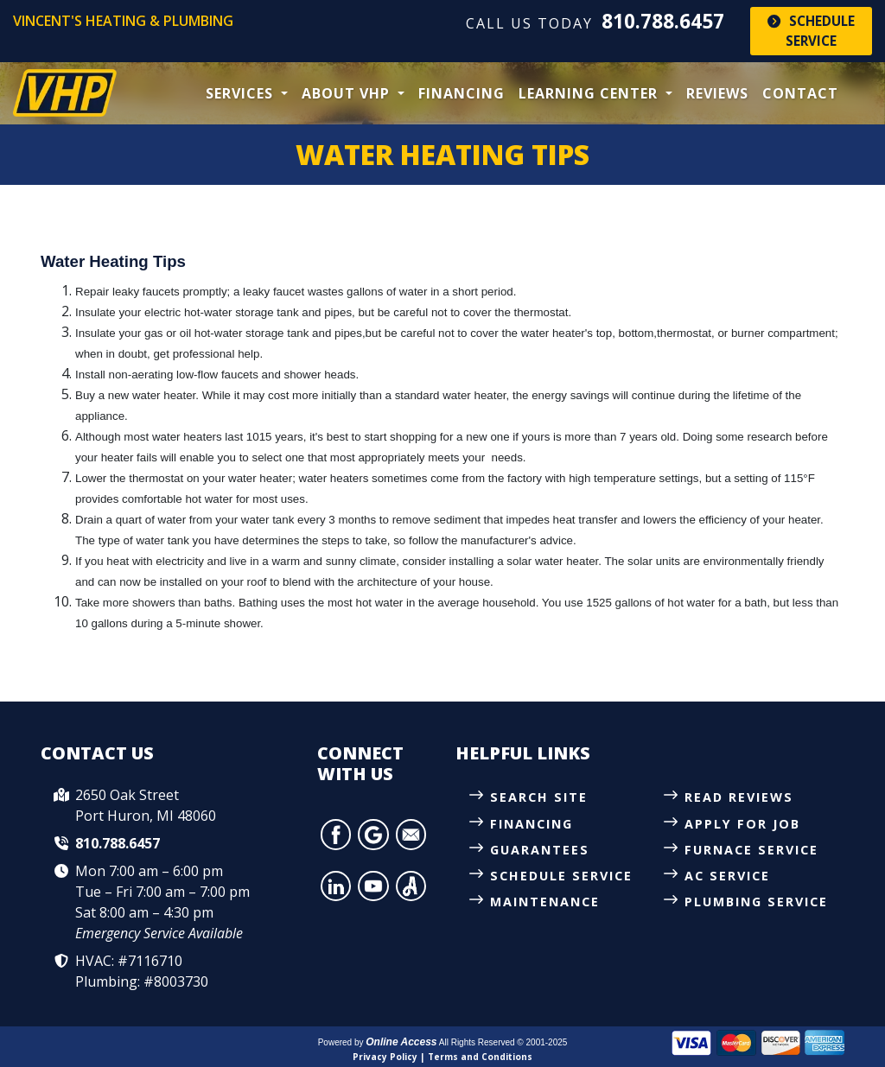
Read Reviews (738, 797)
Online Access (401, 1042)
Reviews (717, 93)
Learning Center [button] (590, 93)
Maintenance (545, 901)
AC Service (727, 875)
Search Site (539, 797)
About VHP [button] (348, 93)
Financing (461, 93)
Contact (800, 93)
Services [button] (241, 93)
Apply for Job (742, 824)
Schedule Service (811, 30)
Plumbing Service (756, 901)
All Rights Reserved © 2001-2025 (503, 1042)
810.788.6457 (663, 21)
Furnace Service (751, 850)
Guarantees (539, 850)
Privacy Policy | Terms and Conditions (442, 1057)
